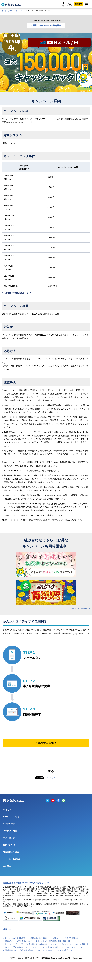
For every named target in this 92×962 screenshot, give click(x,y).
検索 (63, 4)
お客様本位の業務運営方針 (39, 938)
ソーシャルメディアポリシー (72, 947)
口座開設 (78, 4)
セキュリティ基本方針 (45, 950)
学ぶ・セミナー (10, 838)
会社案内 (7, 866)
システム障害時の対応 (49, 947)
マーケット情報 (10, 831)
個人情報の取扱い (27, 950)
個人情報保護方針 (10, 950)
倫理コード (57, 938)
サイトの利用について (66, 950)
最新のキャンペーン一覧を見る (47, 25)
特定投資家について (24, 941)
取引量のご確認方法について (18, 293)
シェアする (51, 777)
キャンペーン (20, 11)
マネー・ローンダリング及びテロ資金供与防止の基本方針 (25, 944)
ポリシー (7, 929)
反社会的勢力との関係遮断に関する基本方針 (53, 941)
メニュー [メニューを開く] (86, 5)
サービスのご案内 (11, 816)
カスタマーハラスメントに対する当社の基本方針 (70, 944)
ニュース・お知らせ (12, 859)
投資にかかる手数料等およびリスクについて (24, 883)
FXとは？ (7, 809)
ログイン (70, 4)
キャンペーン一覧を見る (80, 609)
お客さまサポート (11, 845)
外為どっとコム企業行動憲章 (14, 938)
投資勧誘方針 (8, 941)
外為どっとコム (6, 11)
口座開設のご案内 (11, 852)
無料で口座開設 (47, 743)
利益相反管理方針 (72, 938)
